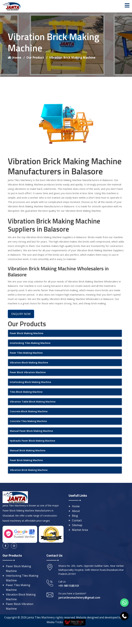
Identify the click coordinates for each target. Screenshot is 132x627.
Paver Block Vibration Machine (28, 372)
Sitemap (77, 525)
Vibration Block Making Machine (29, 362)
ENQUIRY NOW (21, 314)
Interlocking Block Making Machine (30, 382)
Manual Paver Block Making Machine (31, 430)
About (76, 511)
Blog (75, 516)
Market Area (80, 530)
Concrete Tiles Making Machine (28, 421)
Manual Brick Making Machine (27, 450)
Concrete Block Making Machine (28, 411)
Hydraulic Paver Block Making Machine (32, 440)
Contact (77, 520)
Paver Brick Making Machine (26, 460)
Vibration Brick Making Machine (72, 57)
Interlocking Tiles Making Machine (30, 343)
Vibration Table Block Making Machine (32, 401)
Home (16, 57)
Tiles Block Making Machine (26, 391)
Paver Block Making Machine (26, 333)
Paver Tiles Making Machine (26, 352)
